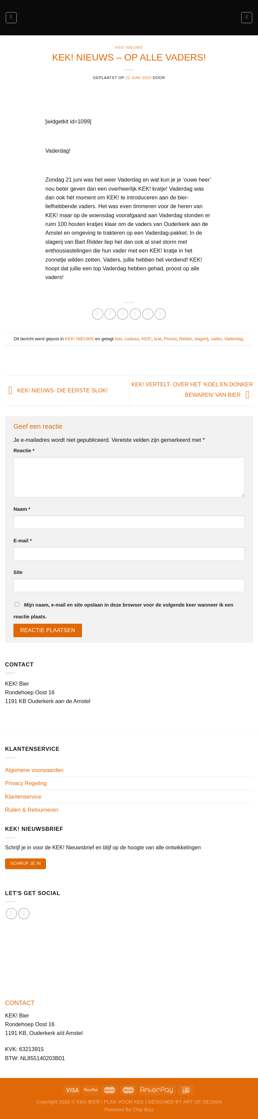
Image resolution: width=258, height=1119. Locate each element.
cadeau (132, 338)
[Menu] (11, 17)
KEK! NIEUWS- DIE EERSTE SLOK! (56, 390)
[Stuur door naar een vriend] (135, 314)
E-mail (22, 540)
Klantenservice (23, 797)
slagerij (202, 338)
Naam (21, 509)
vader (216, 338)
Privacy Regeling (26, 783)
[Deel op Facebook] (110, 314)
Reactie (24, 450)
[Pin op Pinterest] (148, 314)
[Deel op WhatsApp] (97, 314)
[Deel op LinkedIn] (160, 314)
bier (118, 338)
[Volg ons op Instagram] (24, 913)
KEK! (146, 338)
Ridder (185, 338)
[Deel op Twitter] (122, 314)
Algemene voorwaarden (34, 770)
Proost (170, 338)
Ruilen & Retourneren (31, 810)
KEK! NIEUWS (129, 47)
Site (18, 572)
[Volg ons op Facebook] (11, 913)
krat (157, 338)
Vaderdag (233, 338)
